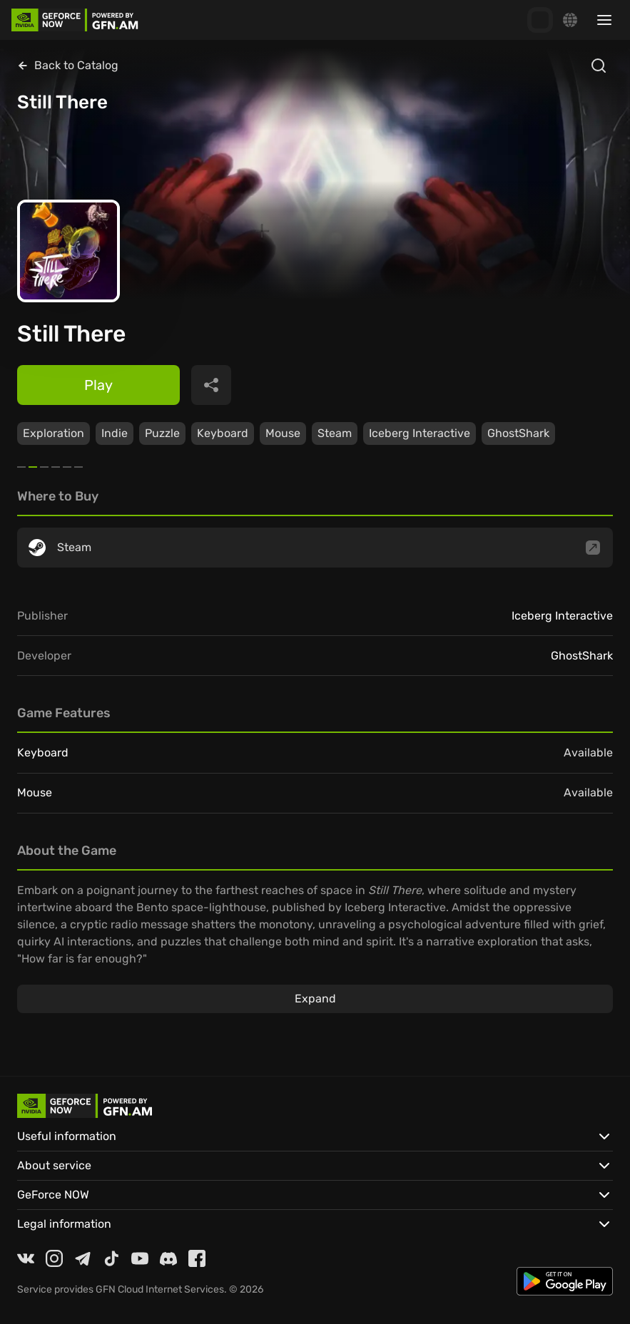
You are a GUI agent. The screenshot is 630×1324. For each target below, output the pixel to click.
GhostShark (518, 433)
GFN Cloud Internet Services (160, 1289)
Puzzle (162, 433)
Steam (334, 433)
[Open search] (598, 65)
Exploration (53, 433)
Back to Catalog (67, 65)
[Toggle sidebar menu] (604, 20)
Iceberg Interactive (419, 433)
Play (98, 385)
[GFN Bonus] (540, 20)
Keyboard (222, 433)
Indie (114, 433)
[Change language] (570, 20)
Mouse (282, 433)
